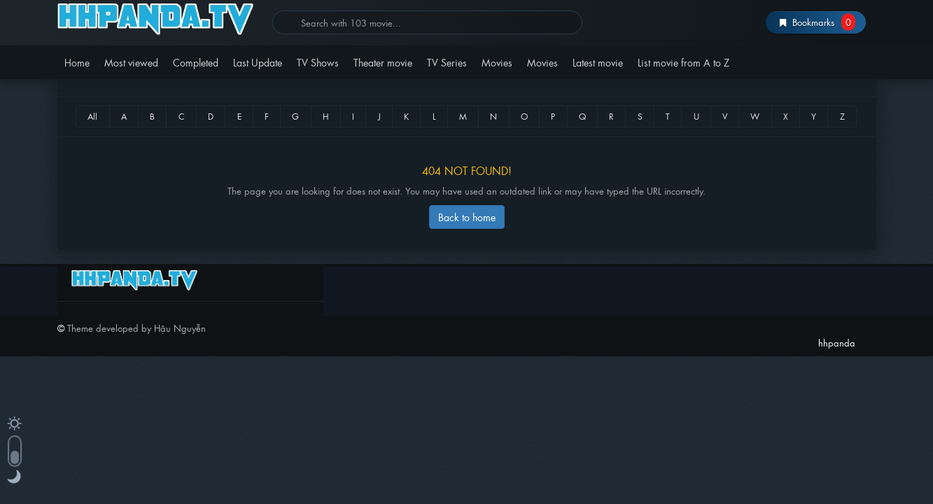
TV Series (447, 62)
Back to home (467, 216)
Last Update (257, 62)
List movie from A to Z (683, 62)
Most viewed (131, 62)
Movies (497, 62)
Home (77, 62)
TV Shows (318, 62)
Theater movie (382, 62)
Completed (195, 62)
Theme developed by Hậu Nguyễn (136, 328)
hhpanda (159, 19)
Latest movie (598, 62)
